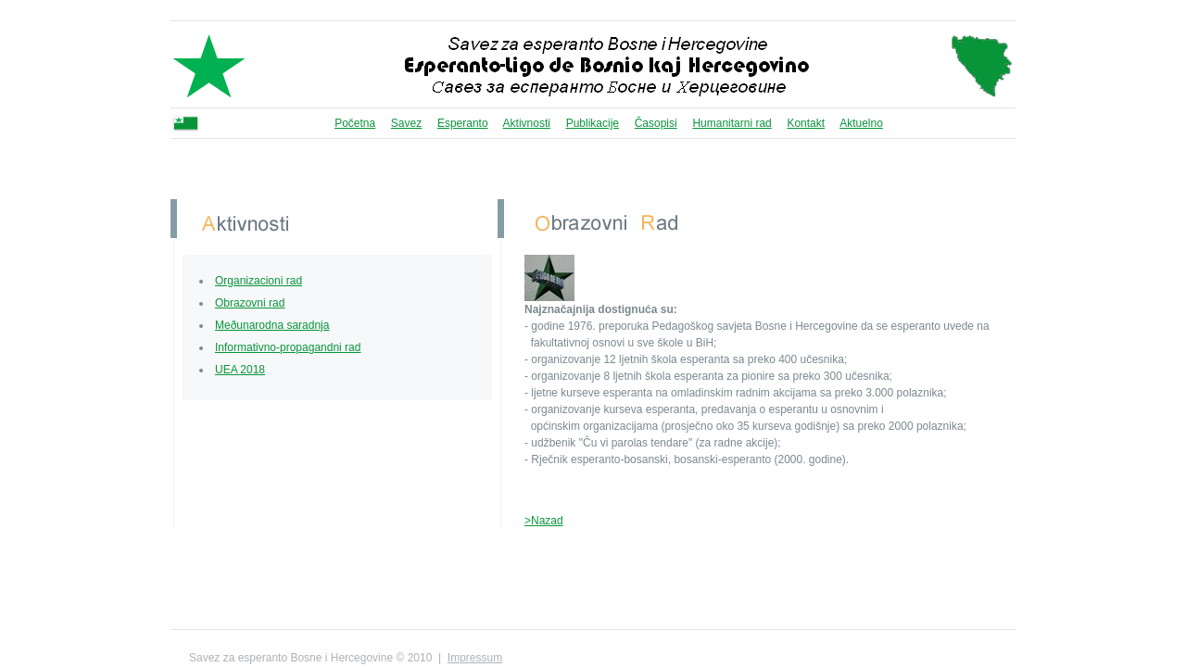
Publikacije (592, 123)
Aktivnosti (526, 123)
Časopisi (656, 123)
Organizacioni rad (258, 280)
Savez (406, 123)
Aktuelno (861, 123)
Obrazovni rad (249, 302)
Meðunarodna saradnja (272, 325)
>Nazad (543, 520)
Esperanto (462, 123)
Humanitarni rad (731, 123)
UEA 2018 (240, 369)
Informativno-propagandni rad (287, 347)
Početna (354, 123)
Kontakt (806, 123)
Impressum (475, 657)
